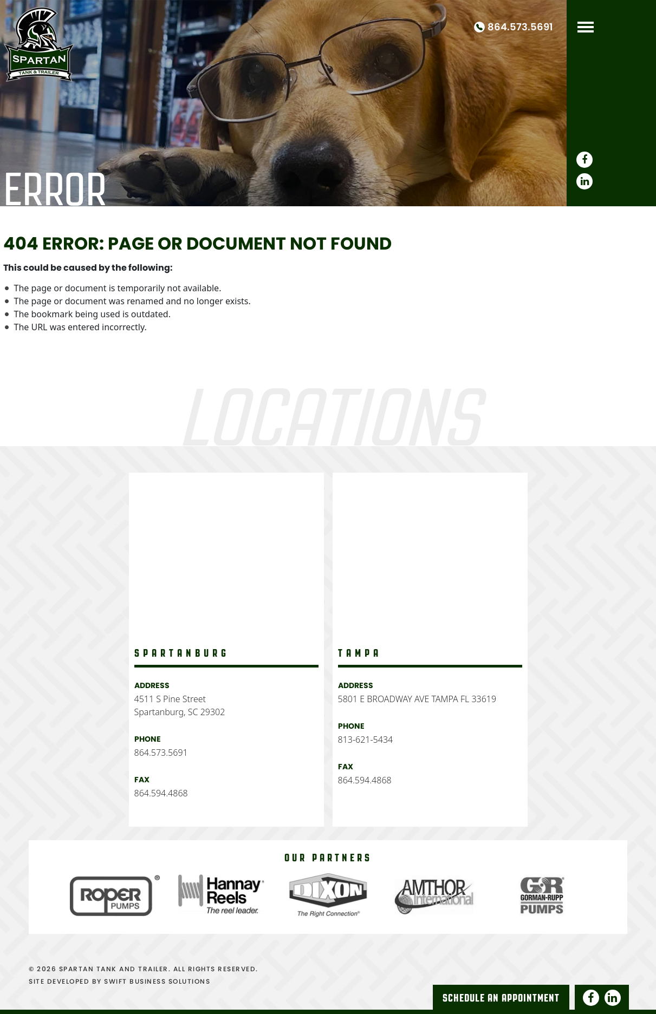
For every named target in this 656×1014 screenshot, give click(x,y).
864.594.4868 (161, 793)
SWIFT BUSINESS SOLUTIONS (157, 981)
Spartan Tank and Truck (39, 42)
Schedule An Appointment (501, 997)
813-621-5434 (365, 739)
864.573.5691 (520, 27)
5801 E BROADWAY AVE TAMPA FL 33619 (417, 699)
